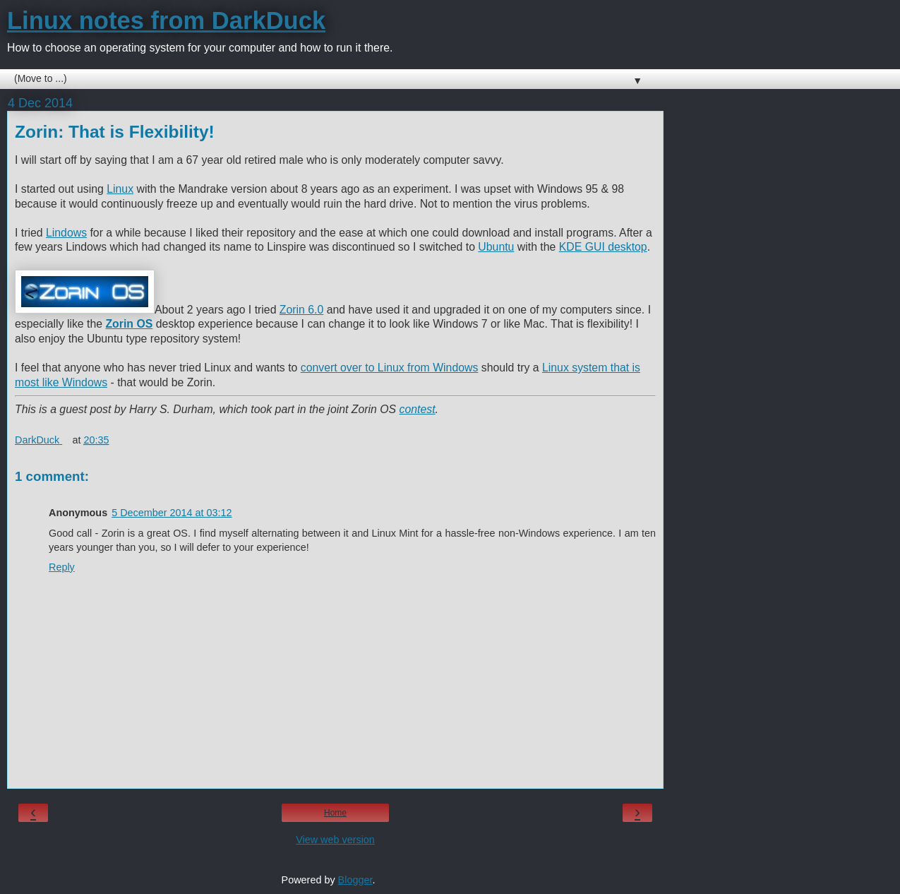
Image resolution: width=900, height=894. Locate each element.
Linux (120, 189)
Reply (62, 567)
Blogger (355, 880)
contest (418, 409)
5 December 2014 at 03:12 (172, 512)
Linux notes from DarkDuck (166, 20)
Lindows (66, 233)
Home (335, 813)
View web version (335, 839)
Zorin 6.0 (301, 310)
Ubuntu (496, 247)
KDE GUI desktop (603, 247)
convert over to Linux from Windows (390, 368)
